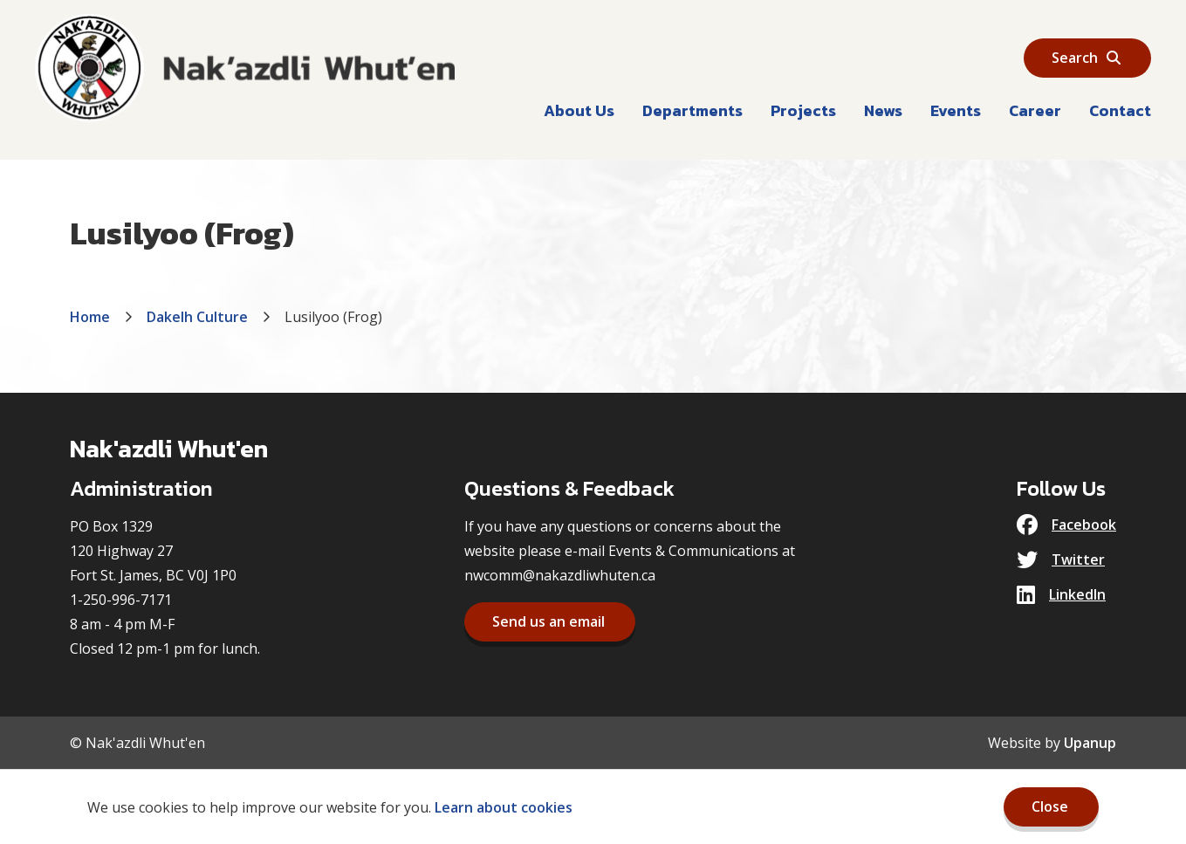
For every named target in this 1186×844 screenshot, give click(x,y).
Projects (803, 110)
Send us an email (548, 621)
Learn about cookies (503, 807)
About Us (579, 110)
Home (90, 316)
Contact (1120, 110)
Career (1035, 110)
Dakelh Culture (197, 316)
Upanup (1090, 742)
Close (1050, 806)
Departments (692, 110)
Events (955, 110)
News (883, 110)
